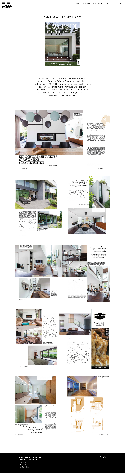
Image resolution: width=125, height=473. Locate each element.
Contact (120, 3)
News (107, 3)
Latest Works (86, 3)
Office (114, 3)
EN (105, 457)
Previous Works (98, 3)
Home (77, 3)
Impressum (103, 454)
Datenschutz (103, 456)
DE (103, 457)
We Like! (104, 453)
